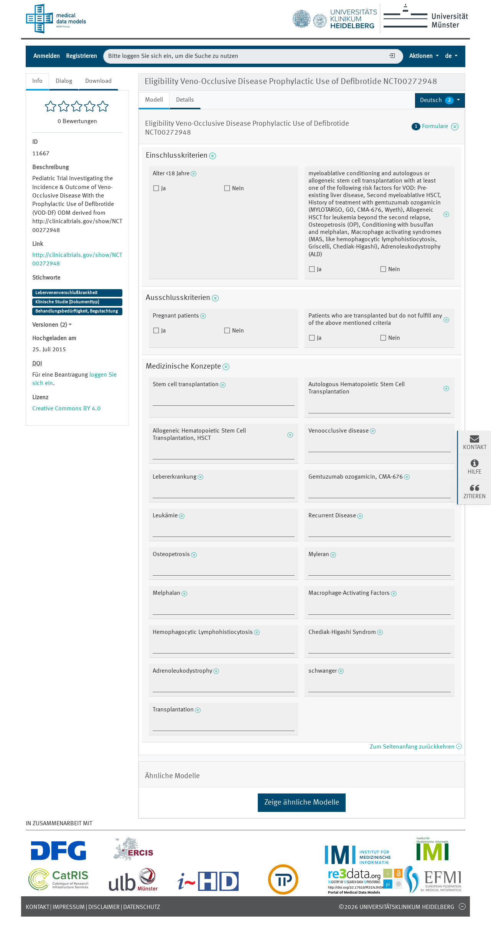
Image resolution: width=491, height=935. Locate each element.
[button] (440, 100)
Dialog (64, 81)
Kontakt (37, 907)
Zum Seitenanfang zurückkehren (415, 747)
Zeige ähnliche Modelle (301, 803)
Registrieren (81, 56)
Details (185, 100)
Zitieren (474, 491)
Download (98, 81)
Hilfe (474, 466)
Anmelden (46, 56)
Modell (154, 100)
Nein (237, 189)
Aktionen (421, 56)
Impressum (69, 907)
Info (37, 81)
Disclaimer (104, 907)
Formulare (435, 126)
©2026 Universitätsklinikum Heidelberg (396, 907)
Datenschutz (141, 907)
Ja (163, 189)
